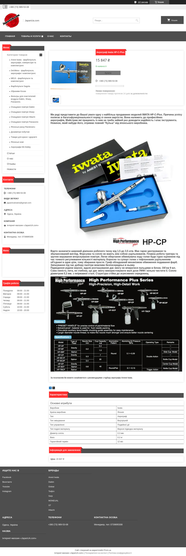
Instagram (6, 491)
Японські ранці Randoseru (23, 127)
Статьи (11, 153)
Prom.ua (107, 550)
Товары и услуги (31, 36)
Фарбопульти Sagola (20, 86)
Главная (10, 36)
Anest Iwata (53, 477)
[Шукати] (137, 20)
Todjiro (51, 491)
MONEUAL (53, 500)
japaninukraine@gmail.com (19, 203)
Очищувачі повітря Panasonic (24, 122)
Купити (108, 73)
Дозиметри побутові (20, 132)
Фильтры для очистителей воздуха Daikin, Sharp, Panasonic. (23, 99)
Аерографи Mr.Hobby (21, 147)
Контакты (65, 36)
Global (51, 486)
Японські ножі (17, 142)
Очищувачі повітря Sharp (22, 112)
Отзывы (11, 163)
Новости (11, 169)
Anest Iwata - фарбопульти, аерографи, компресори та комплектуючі (23, 63)
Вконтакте (7, 482)
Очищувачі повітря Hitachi (23, 117)
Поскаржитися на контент (96, 553)
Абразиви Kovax (18, 91)
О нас (50, 36)
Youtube (6, 486)
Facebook (6, 477)
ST (49, 505)
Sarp (50, 496)
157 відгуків (143, 2)
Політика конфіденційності (120, 553)
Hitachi (51, 510)
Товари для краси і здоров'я (24, 137)
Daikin (51, 482)
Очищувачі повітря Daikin (23, 107)
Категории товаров (17, 54)
